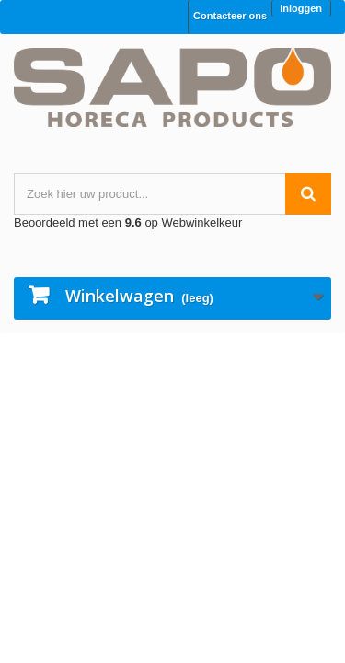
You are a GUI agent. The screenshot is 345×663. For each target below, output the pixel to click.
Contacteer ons (230, 15)
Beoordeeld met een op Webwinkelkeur (128, 222)
